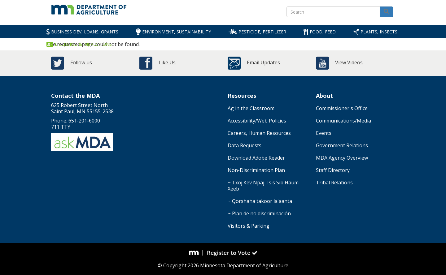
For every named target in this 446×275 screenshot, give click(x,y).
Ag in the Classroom (251, 108)
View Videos (349, 62)
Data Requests (244, 145)
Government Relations (342, 145)
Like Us (167, 62)
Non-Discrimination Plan (256, 170)
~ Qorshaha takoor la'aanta (260, 201)
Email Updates (263, 62)
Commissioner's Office (342, 108)
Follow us (81, 62)
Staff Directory (333, 170)
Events (323, 133)
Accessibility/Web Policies (257, 120)
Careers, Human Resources (259, 133)
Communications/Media (343, 120)
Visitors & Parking (248, 225)
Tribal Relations (334, 182)
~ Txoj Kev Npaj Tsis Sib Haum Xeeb (263, 185)
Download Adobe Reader (256, 157)
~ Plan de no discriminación (259, 213)
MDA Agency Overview (342, 157)
